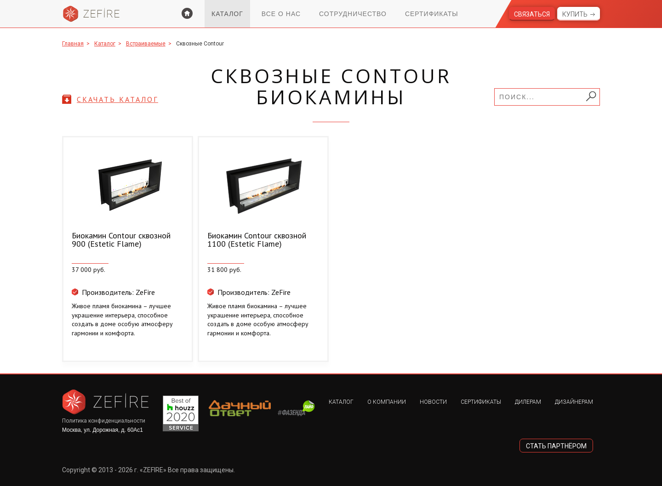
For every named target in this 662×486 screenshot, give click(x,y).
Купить (575, 14)
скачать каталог (117, 99)
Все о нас (281, 13)
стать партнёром (556, 446)
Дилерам (528, 402)
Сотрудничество (353, 13)
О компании (386, 402)
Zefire (91, 14)
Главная (73, 43)
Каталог (227, 13)
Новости (433, 402)
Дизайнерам (574, 402)
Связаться (532, 14)
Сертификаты (431, 13)
